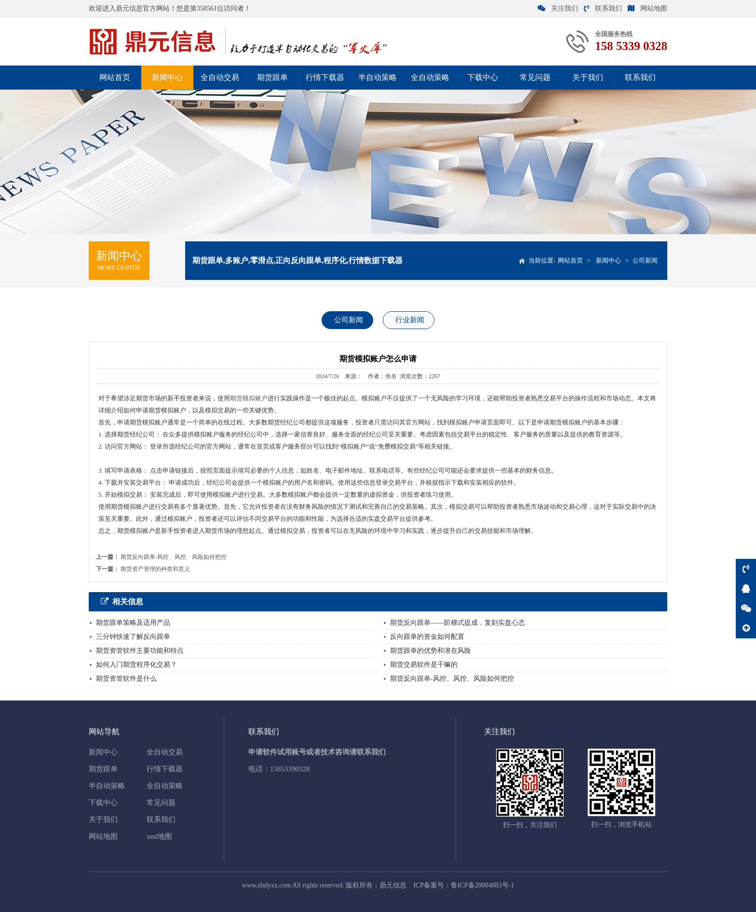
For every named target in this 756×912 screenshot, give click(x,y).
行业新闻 (409, 320)
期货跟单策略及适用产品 (133, 622)
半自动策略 (377, 77)
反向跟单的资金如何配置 (427, 636)
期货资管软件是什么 (126, 678)
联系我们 (603, 8)
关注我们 (558, 8)
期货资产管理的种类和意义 (155, 569)
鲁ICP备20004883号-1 (482, 885)
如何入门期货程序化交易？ (136, 664)
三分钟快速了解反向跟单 (133, 636)
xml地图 (159, 836)
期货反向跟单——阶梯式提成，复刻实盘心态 (457, 622)
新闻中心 (167, 77)
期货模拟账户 (249, 398)
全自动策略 (430, 77)
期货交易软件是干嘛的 (424, 664)
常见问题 (535, 77)
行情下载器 (325, 77)
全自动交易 (220, 77)
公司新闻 (645, 260)
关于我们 (587, 77)
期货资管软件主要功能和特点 (140, 650)
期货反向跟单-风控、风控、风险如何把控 (174, 557)
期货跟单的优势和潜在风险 (430, 650)
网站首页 (114, 77)
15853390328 (290, 769)
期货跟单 (272, 77)
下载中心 (482, 77)
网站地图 (647, 8)
